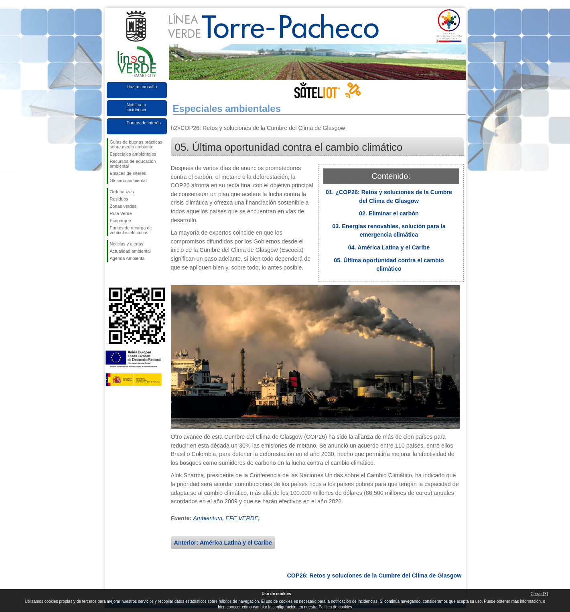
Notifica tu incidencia (136, 107)
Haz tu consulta (142, 86)
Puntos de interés (144, 122)
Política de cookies (335, 607)
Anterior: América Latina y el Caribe (223, 542)
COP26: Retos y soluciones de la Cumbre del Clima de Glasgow (374, 575)
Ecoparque (120, 220)
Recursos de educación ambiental (133, 163)
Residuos (119, 199)
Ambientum (207, 518)
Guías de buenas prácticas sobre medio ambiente (136, 144)
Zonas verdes (123, 206)
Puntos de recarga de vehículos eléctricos (131, 230)
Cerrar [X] (539, 594)
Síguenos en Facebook (111, 275)
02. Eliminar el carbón (389, 213)
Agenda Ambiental (128, 258)
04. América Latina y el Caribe (389, 247)
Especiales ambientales (133, 154)
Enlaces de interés (128, 173)
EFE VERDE (241, 518)
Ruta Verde (121, 213)
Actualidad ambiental (130, 251)
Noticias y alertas (127, 243)
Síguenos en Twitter (125, 275)
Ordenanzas (122, 191)
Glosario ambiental (128, 180)
